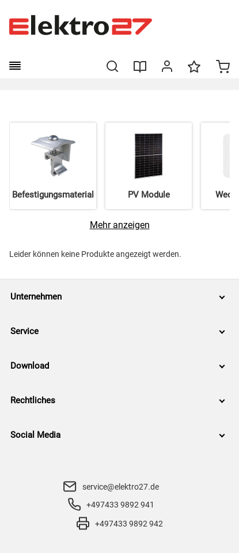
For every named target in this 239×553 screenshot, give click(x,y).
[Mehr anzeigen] (120, 224)
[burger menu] (15, 66)
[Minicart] (223, 68)
